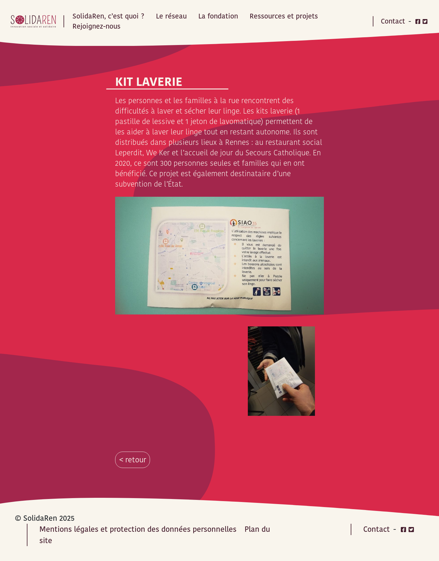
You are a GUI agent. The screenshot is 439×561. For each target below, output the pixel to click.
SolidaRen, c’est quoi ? (108, 16)
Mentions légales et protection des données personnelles (137, 529)
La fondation (218, 16)
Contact (393, 21)
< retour (132, 460)
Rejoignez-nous (96, 26)
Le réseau (171, 16)
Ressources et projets (284, 16)
